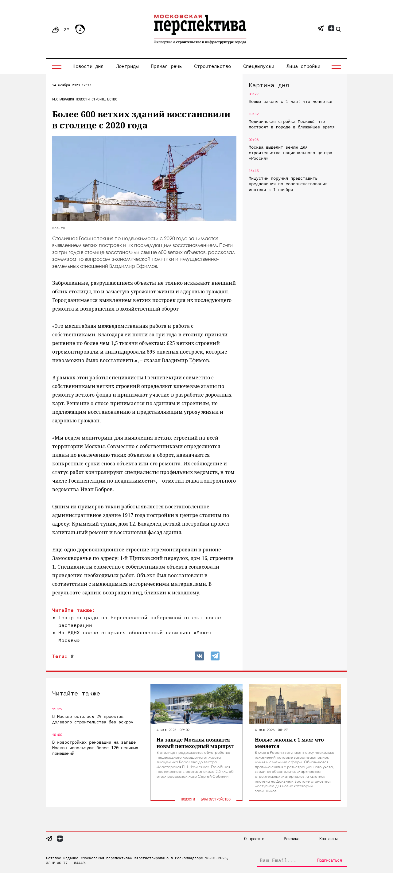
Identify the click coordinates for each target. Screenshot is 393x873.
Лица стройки (303, 66)
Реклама (291, 838)
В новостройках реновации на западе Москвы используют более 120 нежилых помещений (95, 747)
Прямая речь (166, 66)
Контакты (328, 838)
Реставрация (63, 99)
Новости (83, 99)
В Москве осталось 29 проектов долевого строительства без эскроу (92, 719)
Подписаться (329, 860)
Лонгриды (127, 66)
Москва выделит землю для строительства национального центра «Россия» (290, 152)
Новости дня (87, 66)
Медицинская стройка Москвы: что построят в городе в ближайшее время (292, 124)
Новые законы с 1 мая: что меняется (290, 101)
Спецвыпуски (258, 66)
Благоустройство (215, 799)
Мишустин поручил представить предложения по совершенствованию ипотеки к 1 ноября (288, 183)
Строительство (212, 66)
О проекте (254, 838)
